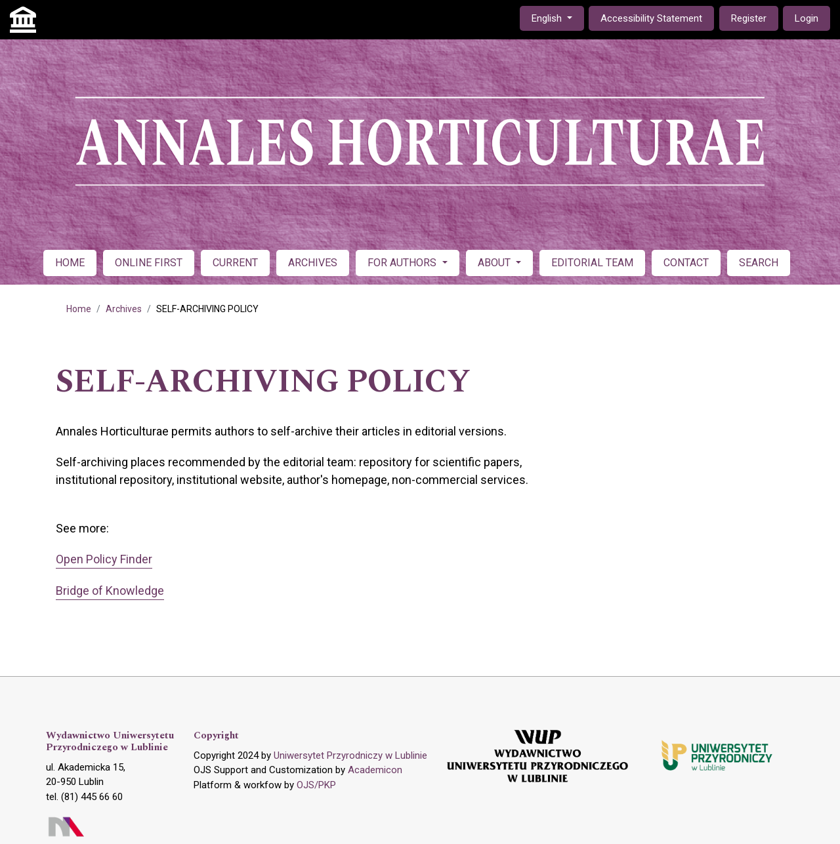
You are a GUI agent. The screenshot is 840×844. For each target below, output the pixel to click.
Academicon (375, 770)
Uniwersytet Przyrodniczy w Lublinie (350, 755)
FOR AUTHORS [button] (403, 262)
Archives (124, 309)
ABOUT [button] (495, 262)
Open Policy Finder (104, 559)
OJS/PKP (316, 785)
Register (748, 18)
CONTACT (686, 262)
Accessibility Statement (651, 18)
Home (78, 309)
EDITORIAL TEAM (592, 262)
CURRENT (235, 262)
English (557, 17)
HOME (70, 262)
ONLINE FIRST (148, 262)
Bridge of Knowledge (110, 590)
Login (806, 18)
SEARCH (758, 262)
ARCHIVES (312, 262)
